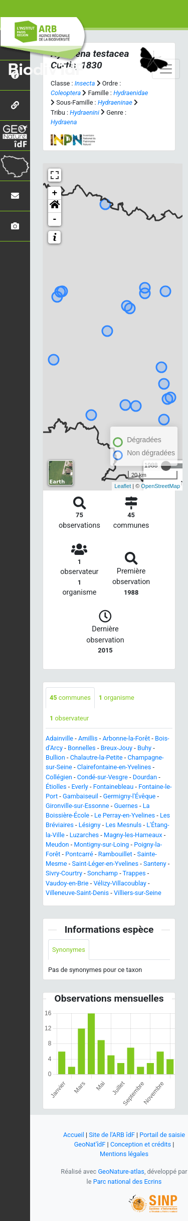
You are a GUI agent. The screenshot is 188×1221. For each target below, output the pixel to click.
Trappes (134, 873)
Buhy (144, 748)
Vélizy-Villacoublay (119, 883)
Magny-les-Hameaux (133, 835)
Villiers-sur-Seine (137, 893)
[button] (54, 206)
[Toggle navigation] (166, 69)
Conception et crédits (140, 1144)
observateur (69, 718)
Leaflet (122, 486)
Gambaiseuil (80, 796)
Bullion (55, 757)
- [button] (55, 219)
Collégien (59, 777)
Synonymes (68, 949)
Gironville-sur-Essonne (77, 805)
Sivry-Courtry (64, 873)
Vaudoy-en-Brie (67, 883)
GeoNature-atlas (121, 1171)
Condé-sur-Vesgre (102, 777)
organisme (116, 697)
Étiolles (56, 786)
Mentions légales (124, 1154)
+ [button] (55, 193)
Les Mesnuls (123, 825)
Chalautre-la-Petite (96, 757)
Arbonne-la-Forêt (126, 738)
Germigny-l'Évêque (129, 796)
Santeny (154, 863)
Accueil (73, 1134)
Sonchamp (102, 873)
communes (70, 697)
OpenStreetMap (160, 486)
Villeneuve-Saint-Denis (77, 893)
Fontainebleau (113, 786)
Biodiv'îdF (46, 70)
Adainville (59, 738)
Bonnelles (82, 748)
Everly (79, 786)
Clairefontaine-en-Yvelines (114, 767)
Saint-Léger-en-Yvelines (105, 863)
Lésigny (90, 825)
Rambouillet (115, 854)
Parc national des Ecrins (127, 1181)
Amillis (88, 738)
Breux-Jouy (116, 748)
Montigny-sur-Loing (101, 844)
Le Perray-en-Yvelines (124, 815)
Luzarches (84, 835)
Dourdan (145, 777)
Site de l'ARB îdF (111, 1134)
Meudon (57, 844)
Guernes (125, 805)
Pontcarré (79, 854)
